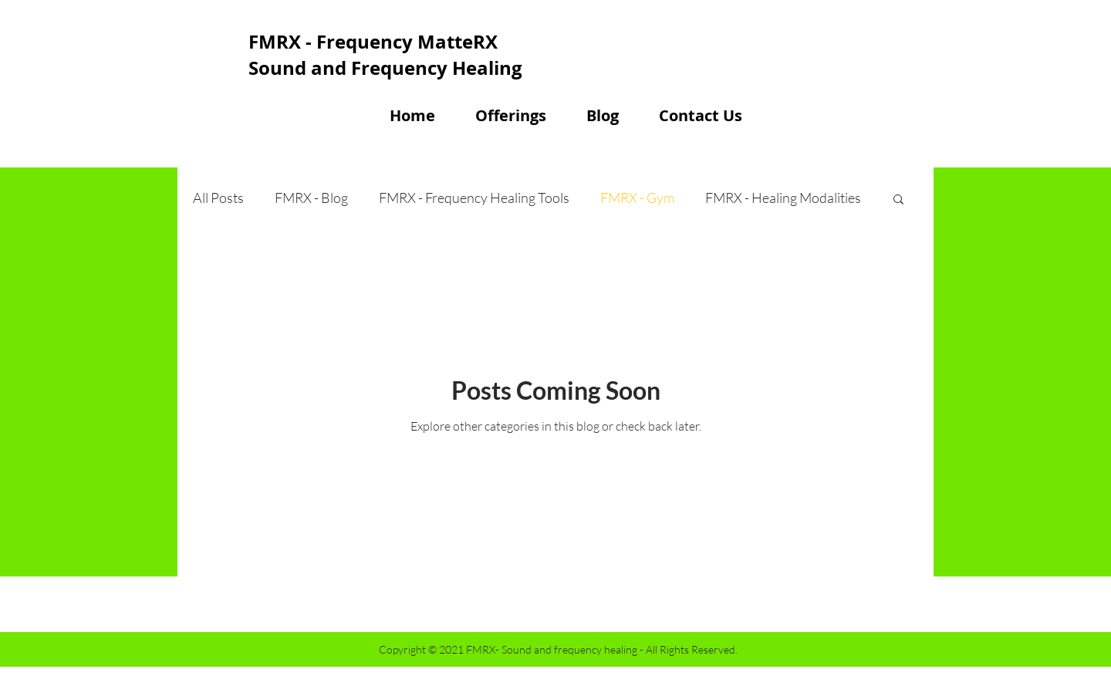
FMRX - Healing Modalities (783, 197)
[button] (898, 200)
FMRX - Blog (311, 197)
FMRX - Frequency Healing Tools (474, 197)
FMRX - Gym (637, 197)
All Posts (218, 197)
